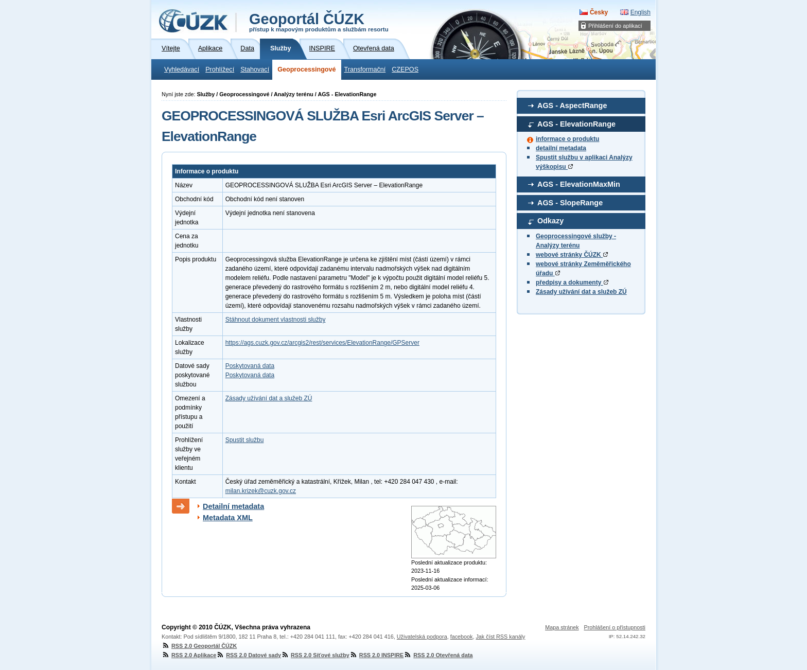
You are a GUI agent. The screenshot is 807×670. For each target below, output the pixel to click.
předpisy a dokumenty (572, 282)
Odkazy (550, 221)
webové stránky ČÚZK (572, 254)
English (640, 12)
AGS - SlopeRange (570, 203)
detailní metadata (561, 148)
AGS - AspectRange (572, 105)
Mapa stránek (561, 627)
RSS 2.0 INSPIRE (376, 655)
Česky (599, 12)
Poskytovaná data (249, 365)
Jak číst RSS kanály (500, 636)
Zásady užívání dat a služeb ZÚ (581, 291)
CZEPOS (405, 69)
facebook (461, 636)
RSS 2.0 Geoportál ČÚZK (199, 646)
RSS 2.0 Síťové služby (315, 655)
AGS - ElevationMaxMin (578, 184)
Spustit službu (244, 440)
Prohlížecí (219, 69)
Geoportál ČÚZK (319, 21)
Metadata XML (228, 518)
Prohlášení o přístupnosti (614, 627)
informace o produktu (567, 139)
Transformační (365, 69)
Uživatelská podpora (422, 636)
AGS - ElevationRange (576, 124)
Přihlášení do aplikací (615, 26)
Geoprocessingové (306, 69)
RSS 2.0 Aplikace (189, 655)
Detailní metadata (233, 506)
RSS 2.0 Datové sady (248, 655)
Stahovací (254, 69)
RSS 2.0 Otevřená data (438, 655)
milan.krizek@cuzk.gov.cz (260, 491)
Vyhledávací (181, 69)
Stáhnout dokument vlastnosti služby (275, 319)
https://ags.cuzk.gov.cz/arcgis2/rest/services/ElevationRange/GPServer (322, 342)
